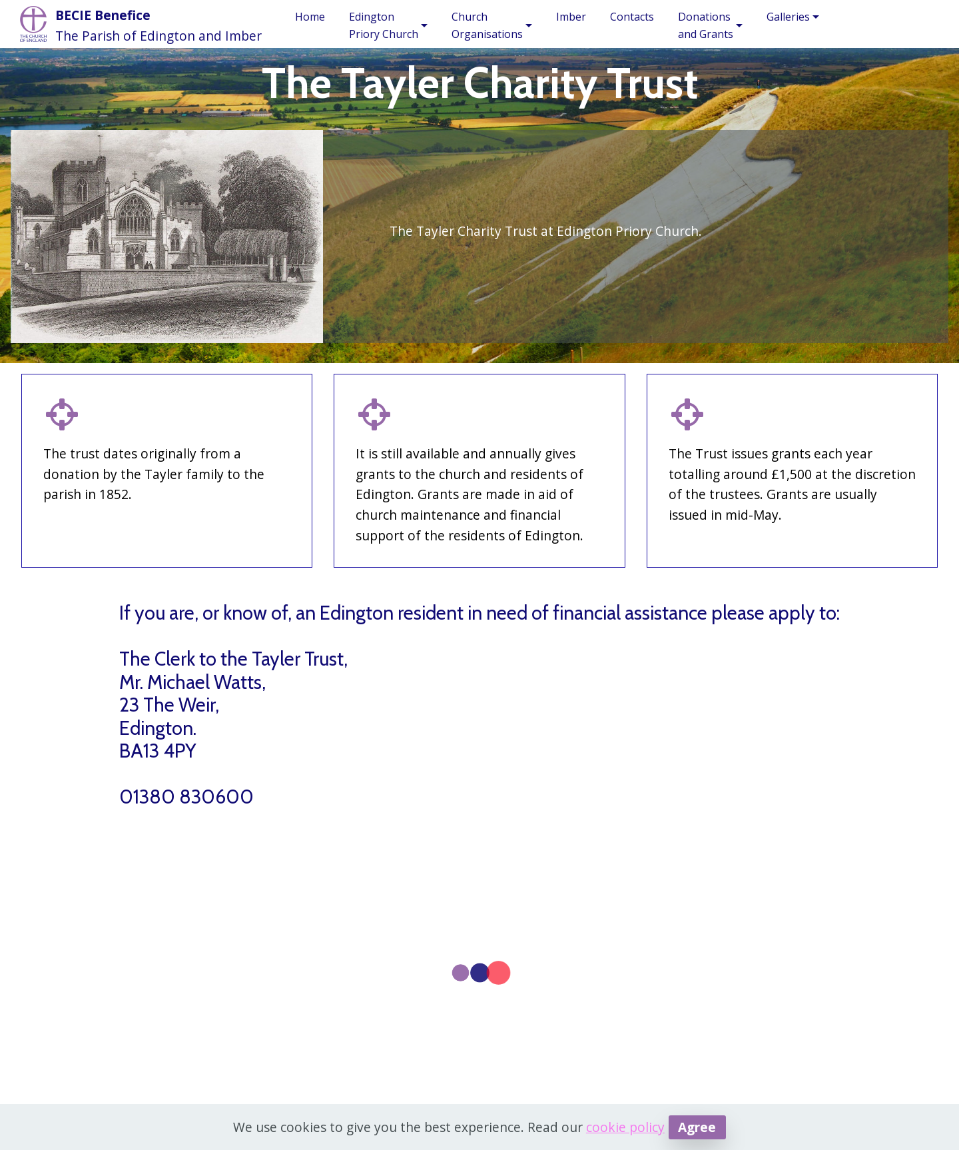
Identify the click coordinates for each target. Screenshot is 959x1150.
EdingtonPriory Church (383, 25)
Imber (571, 16)
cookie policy (625, 1127)
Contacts (632, 16)
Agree (697, 1127)
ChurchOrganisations (487, 25)
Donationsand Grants (705, 25)
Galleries (788, 16)
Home (310, 16)
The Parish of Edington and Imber (158, 36)
